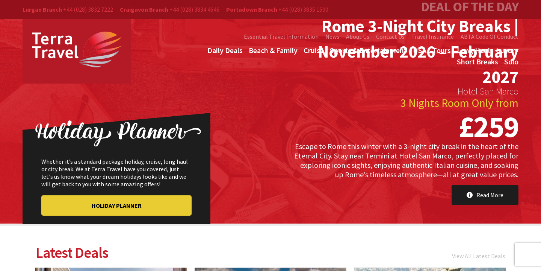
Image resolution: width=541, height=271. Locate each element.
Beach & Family (273, 50)
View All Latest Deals (478, 257)
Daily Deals (225, 50)
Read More (485, 194)
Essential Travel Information (281, 36)
